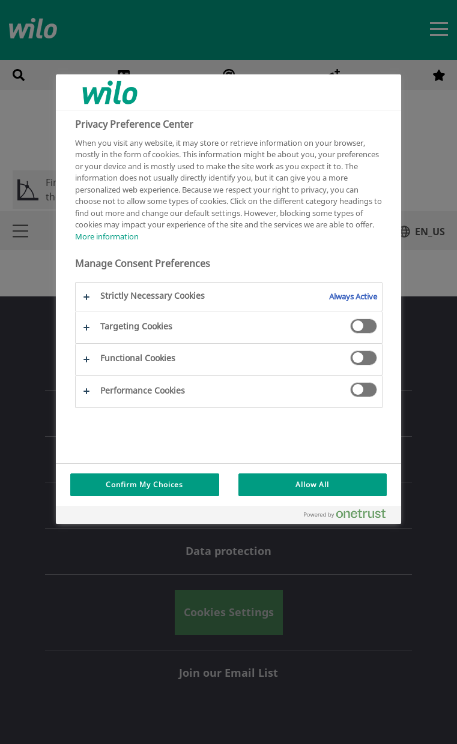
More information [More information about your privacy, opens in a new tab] (107, 236)
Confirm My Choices (144, 484)
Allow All (312, 484)
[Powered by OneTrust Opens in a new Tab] (349, 516)
